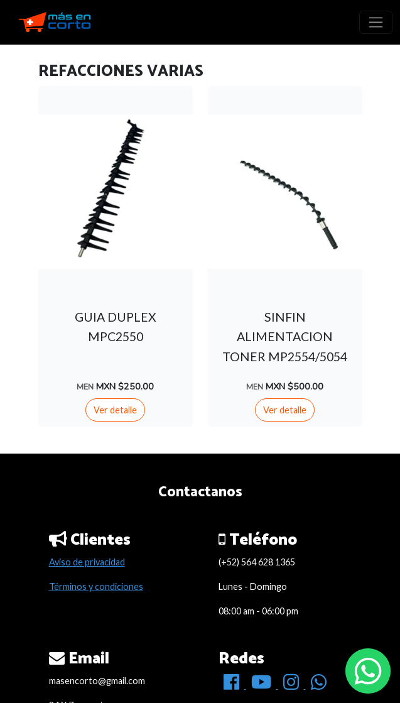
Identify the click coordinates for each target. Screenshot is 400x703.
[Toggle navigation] (375, 22)
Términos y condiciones (96, 586)
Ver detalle (115, 410)
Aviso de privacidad (87, 562)
